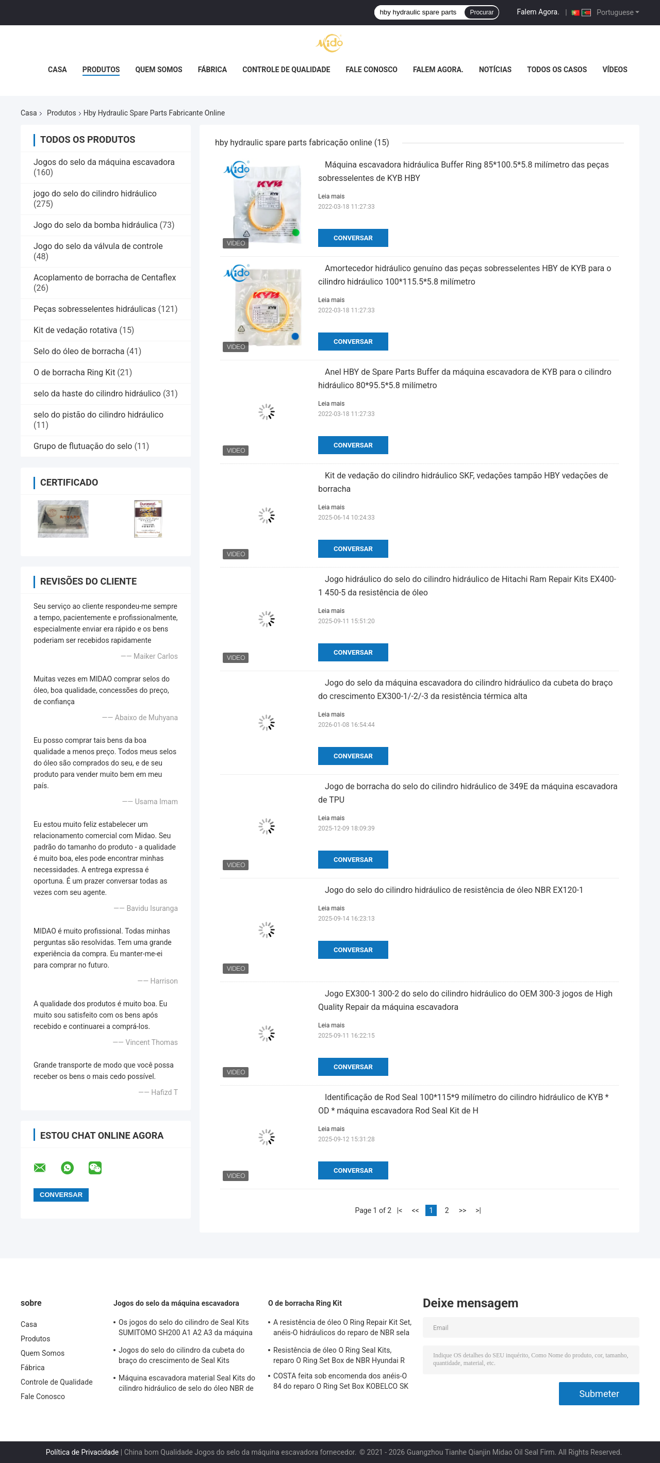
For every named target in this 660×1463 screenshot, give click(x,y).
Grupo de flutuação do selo (83, 446)
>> (463, 1210)
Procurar (481, 12)
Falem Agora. (538, 12)
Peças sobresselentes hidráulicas (95, 309)
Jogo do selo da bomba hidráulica (96, 225)
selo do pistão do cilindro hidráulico (98, 415)
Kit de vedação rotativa (75, 330)
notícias (495, 69)
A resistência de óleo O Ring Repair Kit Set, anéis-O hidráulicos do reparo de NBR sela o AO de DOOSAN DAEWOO (342, 1329)
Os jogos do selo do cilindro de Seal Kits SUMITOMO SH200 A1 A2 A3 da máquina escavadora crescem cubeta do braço (186, 1329)
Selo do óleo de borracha (79, 351)
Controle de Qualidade (286, 69)
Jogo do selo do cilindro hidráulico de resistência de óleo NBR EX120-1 (454, 890)
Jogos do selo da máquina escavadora (104, 162)
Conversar (353, 238)
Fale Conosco (371, 69)
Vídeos (615, 69)
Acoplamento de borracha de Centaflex (105, 277)
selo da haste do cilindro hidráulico (97, 393)
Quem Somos (158, 69)
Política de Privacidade (82, 1452)
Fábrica (212, 69)
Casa (57, 69)
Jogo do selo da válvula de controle (98, 246)
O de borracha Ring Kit (74, 372)
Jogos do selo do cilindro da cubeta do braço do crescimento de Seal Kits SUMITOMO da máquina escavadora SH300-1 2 (181, 1357)
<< (415, 1210)
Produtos (101, 69)
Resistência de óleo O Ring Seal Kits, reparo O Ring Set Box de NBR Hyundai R (339, 1355)
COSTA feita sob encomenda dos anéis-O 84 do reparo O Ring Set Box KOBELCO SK (340, 1381)
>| (478, 1210)
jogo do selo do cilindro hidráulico (95, 193)
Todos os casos (557, 69)
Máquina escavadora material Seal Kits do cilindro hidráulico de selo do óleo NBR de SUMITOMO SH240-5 (187, 1384)
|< (400, 1210)
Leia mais (331, 196)
